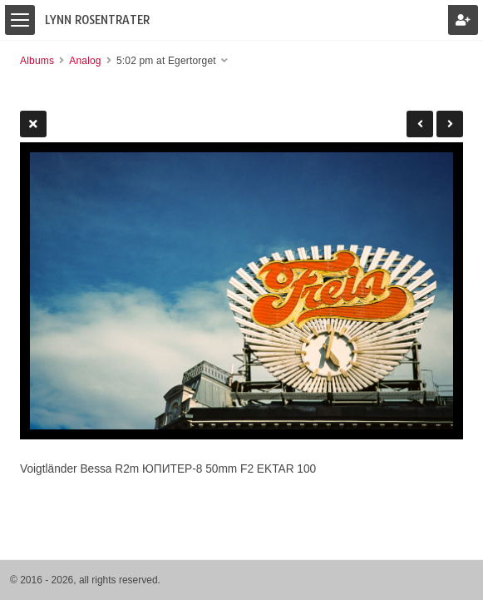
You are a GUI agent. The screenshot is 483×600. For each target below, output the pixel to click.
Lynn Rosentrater (97, 19)
